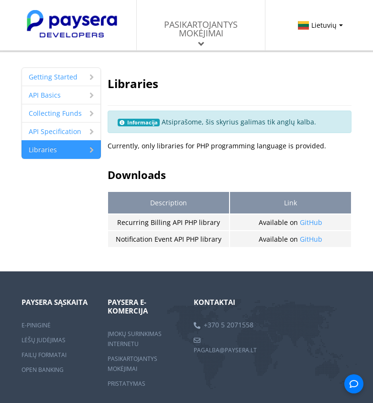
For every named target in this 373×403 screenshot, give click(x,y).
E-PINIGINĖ (36, 325)
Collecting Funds (61, 113)
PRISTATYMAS (126, 384)
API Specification (61, 131)
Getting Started (61, 76)
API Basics (61, 95)
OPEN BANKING (43, 370)
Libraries (61, 149)
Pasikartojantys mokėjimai (201, 32)
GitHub (311, 222)
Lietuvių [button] (319, 25)
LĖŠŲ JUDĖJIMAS (44, 340)
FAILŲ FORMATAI (44, 355)
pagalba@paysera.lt (225, 350)
